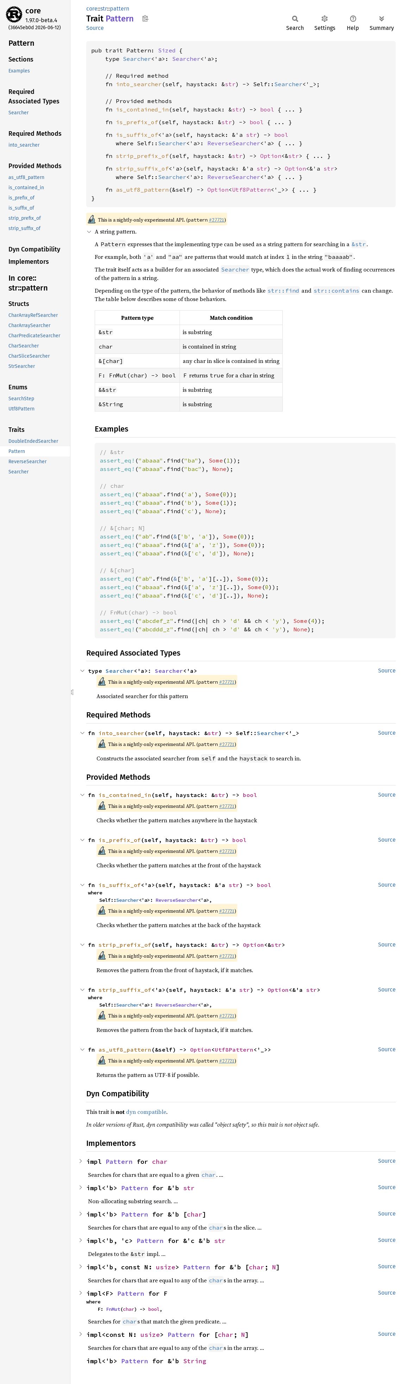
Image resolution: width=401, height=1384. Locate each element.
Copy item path (145, 18)
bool (267, 109)
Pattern (119, 1161)
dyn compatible (146, 1112)
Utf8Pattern (251, 189)
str (103, 8)
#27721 (216, 219)
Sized (167, 50)
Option (270, 155)
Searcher (137, 58)
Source (95, 28)
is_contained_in (142, 109)
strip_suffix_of (142, 168)
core (33, 10)
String (194, 1361)
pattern (119, 8)
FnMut (113, 1309)
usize (165, 1267)
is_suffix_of (137, 134)
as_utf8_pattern (142, 189)
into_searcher (139, 84)
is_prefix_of (137, 122)
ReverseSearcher (233, 143)
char (160, 1161)
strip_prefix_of (142, 155)
